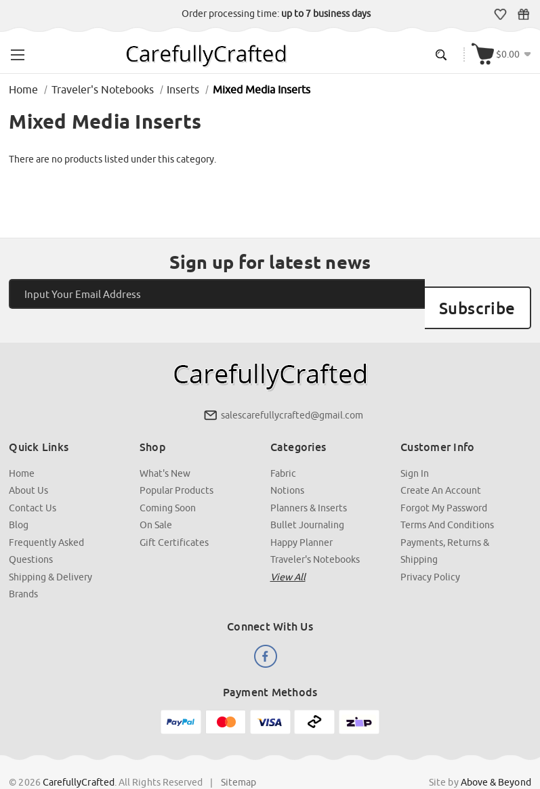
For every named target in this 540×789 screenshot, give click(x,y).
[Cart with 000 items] (504, 51)
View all (288, 552)
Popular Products (177, 467)
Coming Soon (168, 484)
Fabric (283, 450)
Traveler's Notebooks (315, 535)
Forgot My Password (443, 484)
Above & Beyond (494, 754)
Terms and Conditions (446, 501)
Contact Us (34, 484)
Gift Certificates (526, 14)
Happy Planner (301, 518)
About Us (29, 467)
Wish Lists (503, 14)
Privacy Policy (429, 552)
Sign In (414, 450)
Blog (20, 501)
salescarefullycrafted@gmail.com (292, 393)
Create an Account (440, 467)
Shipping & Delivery (52, 552)
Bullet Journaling (307, 501)
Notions (287, 467)
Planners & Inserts (308, 484)
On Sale (156, 501)
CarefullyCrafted (80, 754)
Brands (24, 568)
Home (23, 450)
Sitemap (239, 754)
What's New (165, 450)
